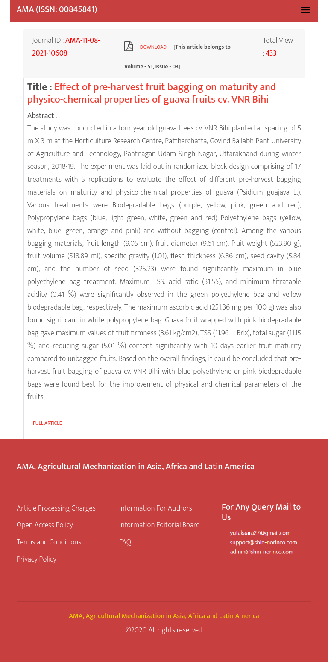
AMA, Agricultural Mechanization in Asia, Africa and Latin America (164, 616)
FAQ (125, 542)
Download (153, 47)
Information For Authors (155, 508)
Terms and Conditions (49, 542)
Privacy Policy (36, 559)
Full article (47, 423)
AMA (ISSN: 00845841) (57, 9)
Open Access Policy (45, 525)
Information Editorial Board (159, 525)
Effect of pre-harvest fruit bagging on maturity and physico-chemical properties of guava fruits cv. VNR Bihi (151, 93)
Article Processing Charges (56, 508)
